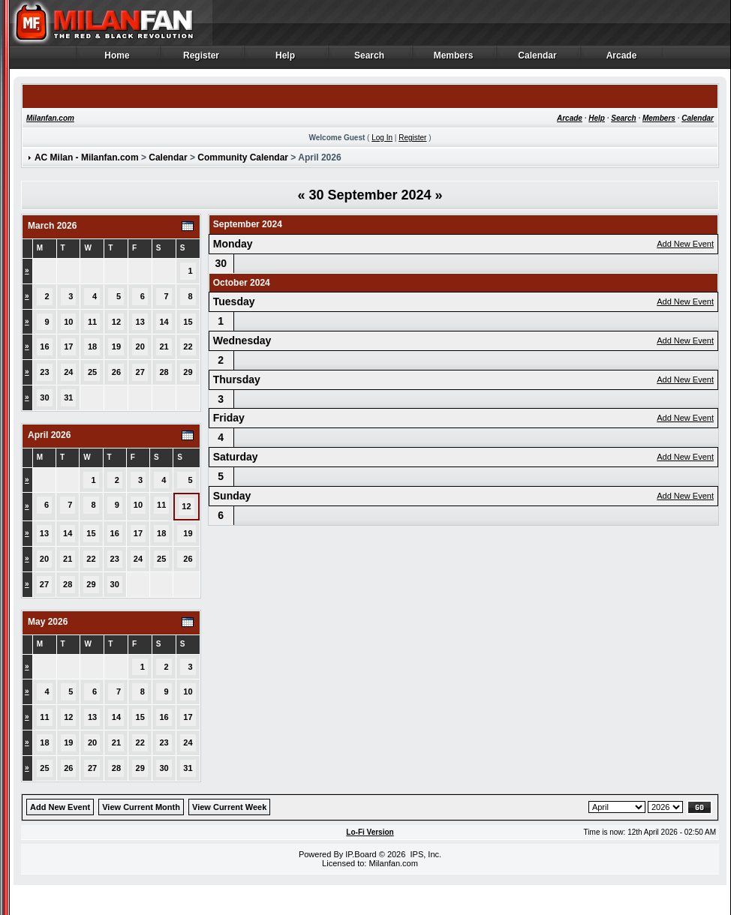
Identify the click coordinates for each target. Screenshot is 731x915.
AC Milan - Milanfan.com (87, 157)
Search (369, 59)
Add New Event (685, 243)
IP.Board (360, 854)
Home (117, 59)
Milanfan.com (50, 118)
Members (453, 59)
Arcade (621, 59)
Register (201, 59)
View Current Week (229, 807)
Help (285, 59)
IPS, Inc (424, 854)
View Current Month (141, 807)
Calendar (537, 59)
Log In (382, 138)
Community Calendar (242, 157)
